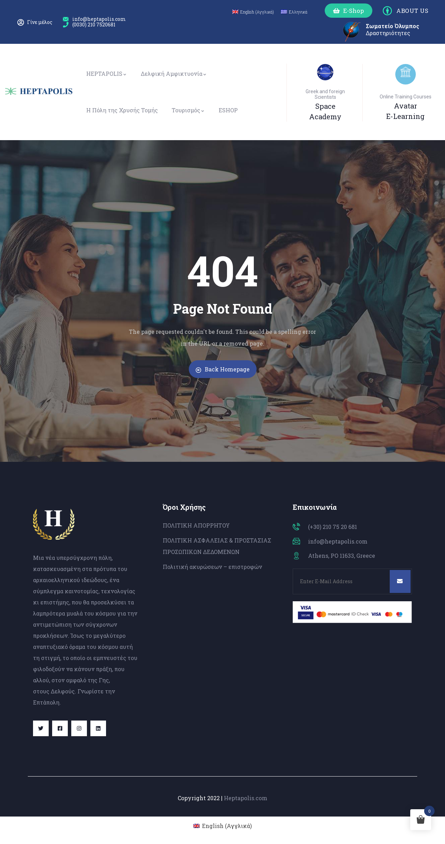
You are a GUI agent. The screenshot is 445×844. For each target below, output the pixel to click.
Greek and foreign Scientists (325, 94)
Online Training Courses (405, 96)
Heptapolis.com (245, 798)
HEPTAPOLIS (106, 73)
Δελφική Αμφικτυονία (174, 73)
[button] (348, 10)
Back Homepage (223, 369)
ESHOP (228, 110)
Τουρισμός (188, 110)
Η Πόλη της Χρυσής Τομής (122, 110)
